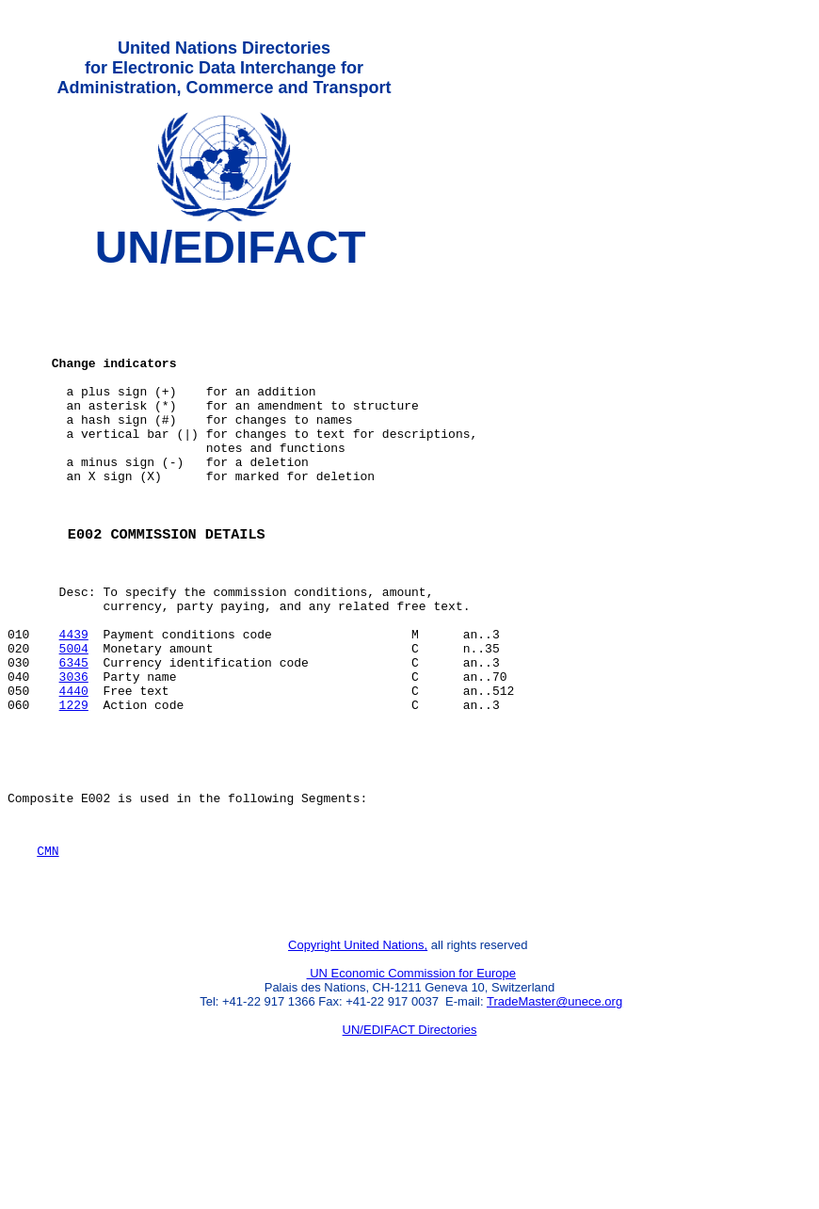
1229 (73, 788)
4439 (73, 703)
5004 (73, 720)
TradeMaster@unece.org (554, 1111)
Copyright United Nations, (357, 1054)
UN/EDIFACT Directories (410, 1139)
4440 (73, 771)
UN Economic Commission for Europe (412, 1082)
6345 (73, 737)
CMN (47, 951)
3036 (73, 754)
